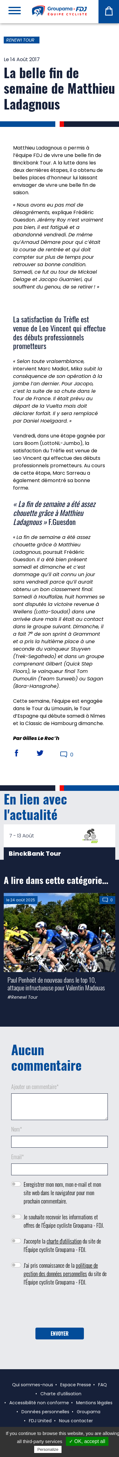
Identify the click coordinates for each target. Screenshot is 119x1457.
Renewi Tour (20, 40)
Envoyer (60, 1333)
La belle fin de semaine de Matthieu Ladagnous (59, 88)
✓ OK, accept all (87, 1441)
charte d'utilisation (64, 1241)
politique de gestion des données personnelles (61, 1269)
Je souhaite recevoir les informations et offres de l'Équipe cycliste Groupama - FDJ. (64, 1221)
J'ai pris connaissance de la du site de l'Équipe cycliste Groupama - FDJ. (65, 1273)
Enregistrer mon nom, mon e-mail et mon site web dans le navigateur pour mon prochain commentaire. (62, 1192)
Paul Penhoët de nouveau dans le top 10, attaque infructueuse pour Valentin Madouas (56, 983)
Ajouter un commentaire (35, 1087)
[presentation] (59, 1309)
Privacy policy (78, 1449)
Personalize (47, 1449)
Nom (16, 1129)
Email (17, 1157)
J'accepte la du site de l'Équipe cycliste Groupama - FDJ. (62, 1245)
